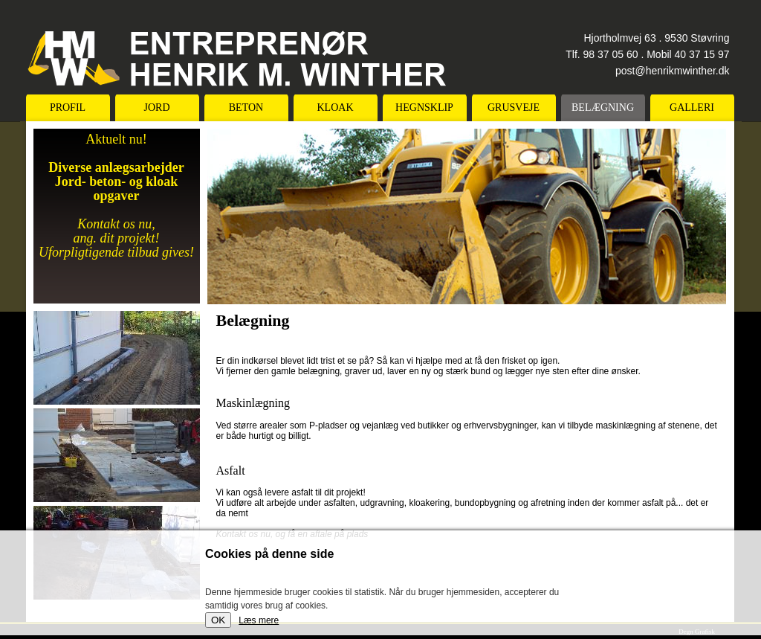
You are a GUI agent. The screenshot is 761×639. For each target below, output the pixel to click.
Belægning (602, 107)
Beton (246, 107)
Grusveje (514, 107)
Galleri (692, 107)
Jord (156, 107)
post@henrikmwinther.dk (672, 71)
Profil (67, 107)
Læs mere (259, 620)
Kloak (335, 107)
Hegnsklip (424, 107)
